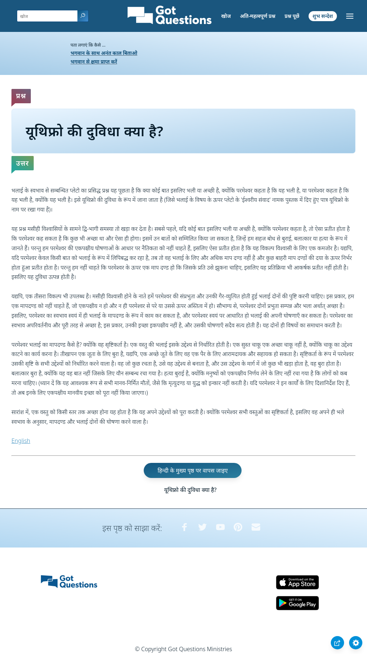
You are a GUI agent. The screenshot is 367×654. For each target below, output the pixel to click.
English (20, 441)
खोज (226, 16)
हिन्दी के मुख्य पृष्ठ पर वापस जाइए (193, 470)
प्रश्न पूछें (292, 16)
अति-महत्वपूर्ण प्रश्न (258, 16)
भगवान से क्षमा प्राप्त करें (94, 61)
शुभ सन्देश (323, 16)
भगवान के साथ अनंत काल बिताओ (104, 52)
